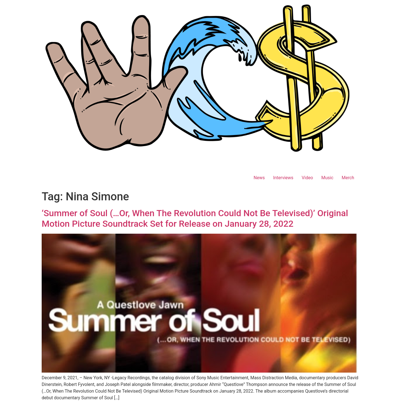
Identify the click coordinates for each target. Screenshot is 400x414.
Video (307, 177)
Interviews (283, 177)
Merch (348, 177)
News (259, 177)
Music (327, 177)
